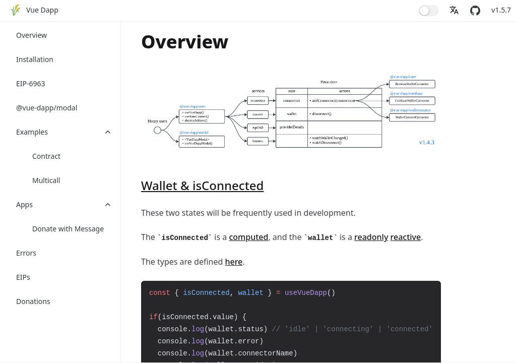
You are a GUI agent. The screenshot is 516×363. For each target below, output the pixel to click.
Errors (26, 253)
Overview (31, 35)
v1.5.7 (501, 10)
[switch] (429, 10)
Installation (34, 59)
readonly (371, 237)
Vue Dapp (42, 10)
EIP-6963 (30, 83)
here (233, 261)
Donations (33, 301)
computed (248, 237)
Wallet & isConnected (202, 185)
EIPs (23, 277)
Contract (46, 156)
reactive (406, 237)
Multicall (46, 180)
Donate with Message (68, 228)
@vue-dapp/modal (46, 107)
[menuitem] (34, 10)
